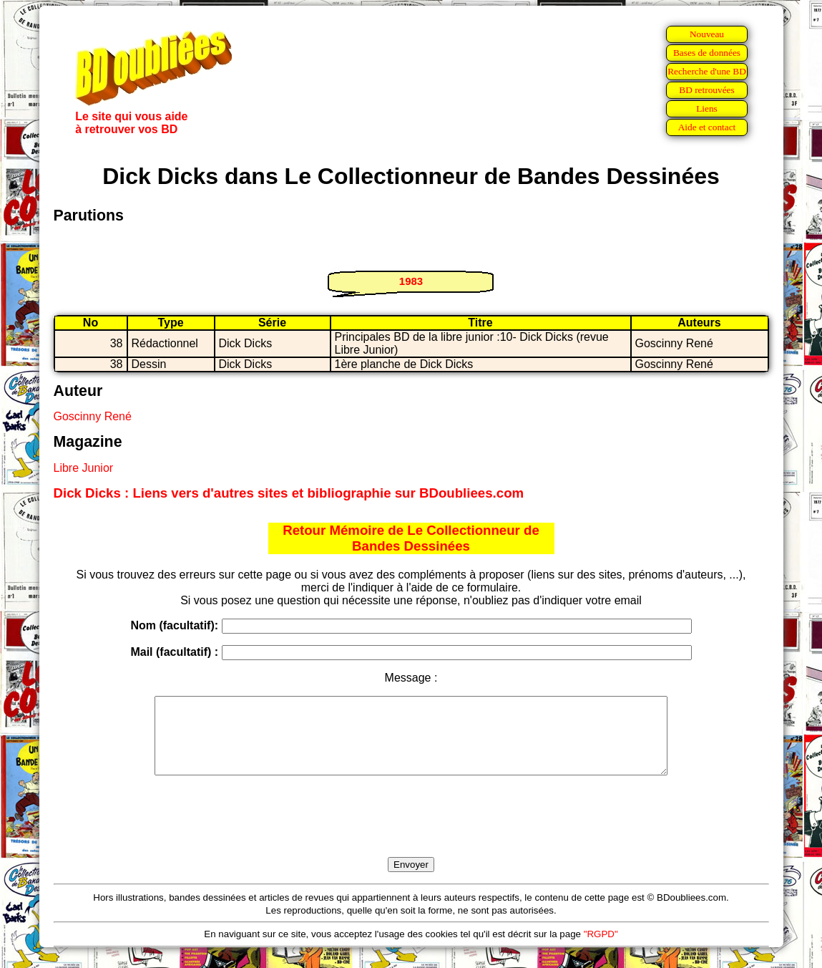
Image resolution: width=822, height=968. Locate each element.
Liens (707, 108)
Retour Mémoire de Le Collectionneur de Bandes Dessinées (411, 538)
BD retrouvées (706, 89)
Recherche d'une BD (706, 71)
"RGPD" (601, 949)
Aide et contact (707, 127)
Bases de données (706, 52)
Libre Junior (84, 468)
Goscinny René (93, 416)
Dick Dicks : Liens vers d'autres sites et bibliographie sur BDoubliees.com (289, 492)
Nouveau (707, 34)
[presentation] (411, 833)
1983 (411, 281)
